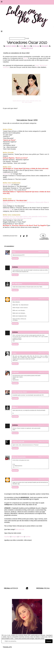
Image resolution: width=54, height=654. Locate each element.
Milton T (15, 407)
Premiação (45, 46)
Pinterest (21, 536)
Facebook (7, 536)
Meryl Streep (7, 209)
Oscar (28, 46)
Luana (14, 353)
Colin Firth (6, 174)
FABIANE (15, 372)
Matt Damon (7, 184)
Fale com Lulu (20, 529)
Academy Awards (11, 46)
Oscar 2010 (35, 46)
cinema (21, 46)
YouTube (27, 536)
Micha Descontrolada (19, 457)
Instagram (14, 536)
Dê (13, 479)
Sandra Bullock (27, 48)
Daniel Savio (16, 299)
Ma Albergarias (17, 283)
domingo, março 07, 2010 (43, 251)
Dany (14, 252)
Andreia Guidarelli (18, 441)
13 (43, 236)
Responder (15, 258)
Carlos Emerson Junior (19, 392)
